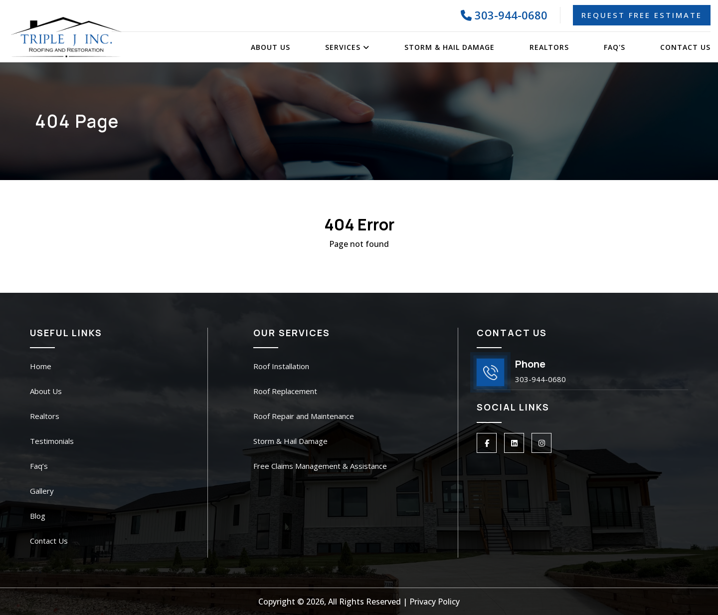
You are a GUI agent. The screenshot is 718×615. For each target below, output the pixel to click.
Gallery (42, 491)
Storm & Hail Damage (449, 47)
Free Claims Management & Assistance (320, 466)
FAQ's (614, 47)
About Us (270, 47)
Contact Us (685, 47)
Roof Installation (281, 366)
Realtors (549, 47)
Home (40, 366)
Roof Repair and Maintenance (303, 416)
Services (347, 47)
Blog (37, 516)
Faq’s (39, 466)
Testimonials (52, 441)
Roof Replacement (285, 391)
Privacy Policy (434, 601)
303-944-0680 (504, 14)
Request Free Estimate (641, 15)
